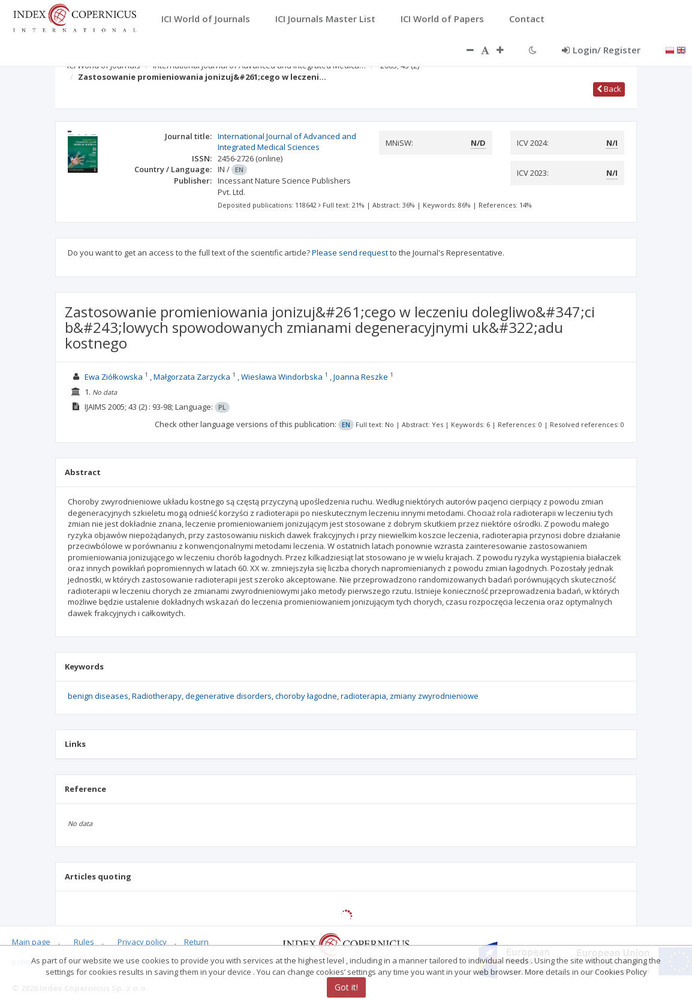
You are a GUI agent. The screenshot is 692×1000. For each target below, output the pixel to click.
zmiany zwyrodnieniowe (434, 695)
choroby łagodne (306, 695)
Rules (84, 941)
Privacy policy (142, 941)
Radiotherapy (157, 695)
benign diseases (98, 695)
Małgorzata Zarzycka (192, 376)
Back (609, 88)
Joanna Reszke (360, 376)
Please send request (350, 252)
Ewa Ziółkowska (114, 376)
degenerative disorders (228, 695)
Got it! (346, 987)
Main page (31, 941)
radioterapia (363, 695)
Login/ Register (601, 50)
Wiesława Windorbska (282, 376)
